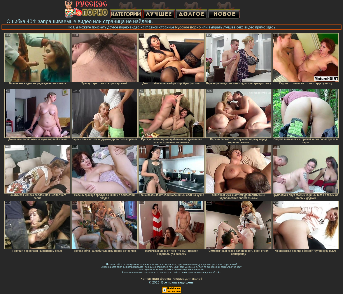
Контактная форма (155, 278)
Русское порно (188, 27)
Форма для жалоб (188, 278)
